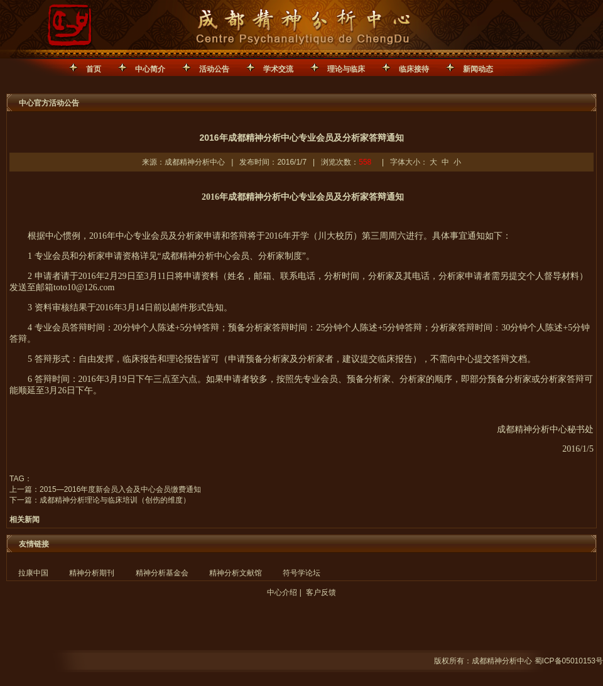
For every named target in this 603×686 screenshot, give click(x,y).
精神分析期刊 (91, 573)
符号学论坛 (301, 573)
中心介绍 (282, 592)
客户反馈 (321, 592)
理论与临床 (346, 69)
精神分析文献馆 (235, 573)
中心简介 (150, 69)
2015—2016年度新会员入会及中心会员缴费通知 (120, 489)
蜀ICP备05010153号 (569, 660)
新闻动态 (478, 69)
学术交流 (278, 69)
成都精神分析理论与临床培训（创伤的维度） (115, 500)
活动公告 (214, 69)
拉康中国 (33, 573)
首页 (93, 69)
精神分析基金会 (162, 573)
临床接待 (414, 69)
